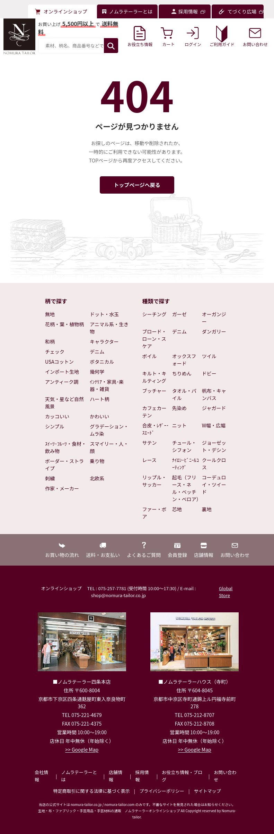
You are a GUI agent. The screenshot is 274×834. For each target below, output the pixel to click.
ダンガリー (214, 331)
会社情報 (41, 776)
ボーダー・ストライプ (64, 465)
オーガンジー (214, 318)
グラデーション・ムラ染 (109, 430)
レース (149, 459)
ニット (179, 425)
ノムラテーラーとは (79, 776)
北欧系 (97, 478)
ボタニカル (102, 361)
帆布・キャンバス (214, 394)
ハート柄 (99, 399)
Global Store (225, 591)
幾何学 (97, 371)
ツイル (209, 356)
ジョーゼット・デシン (214, 446)
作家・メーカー (62, 488)
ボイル (149, 356)
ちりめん (182, 373)
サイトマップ (207, 791)
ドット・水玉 (104, 314)
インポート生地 (62, 371)
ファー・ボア (154, 513)
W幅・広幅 (214, 425)
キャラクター (104, 341)
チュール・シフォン (184, 446)
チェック (54, 351)
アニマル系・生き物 (109, 328)
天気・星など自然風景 (64, 403)
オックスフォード (184, 360)
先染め (179, 408)
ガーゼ (179, 314)
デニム (97, 351)
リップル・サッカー (154, 481)
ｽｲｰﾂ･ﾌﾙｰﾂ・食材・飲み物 (65, 447)
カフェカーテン (154, 412)
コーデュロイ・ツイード (214, 484)
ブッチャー (154, 390)
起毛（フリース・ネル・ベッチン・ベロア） (185, 488)
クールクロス (214, 463)
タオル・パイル (184, 394)
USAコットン (59, 361)
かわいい (99, 416)
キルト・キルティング (154, 377)
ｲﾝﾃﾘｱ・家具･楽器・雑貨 (107, 385)
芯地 (177, 509)
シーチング (154, 314)
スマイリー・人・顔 (109, 447)
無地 (50, 314)
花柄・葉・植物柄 (64, 324)
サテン (149, 442)
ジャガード (214, 408)
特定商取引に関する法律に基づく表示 (91, 791)
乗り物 (97, 461)
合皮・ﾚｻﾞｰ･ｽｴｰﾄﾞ (155, 429)
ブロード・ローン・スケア (154, 338)
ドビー (209, 373)
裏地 (207, 509)
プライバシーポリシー (161, 791)
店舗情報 (115, 776)
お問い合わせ (225, 776)
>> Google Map (81, 749)
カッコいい (57, 416)
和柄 (50, 341)
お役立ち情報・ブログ (182, 776)
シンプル (54, 426)
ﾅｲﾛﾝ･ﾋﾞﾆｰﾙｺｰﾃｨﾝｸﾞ (185, 463)
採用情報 (142, 776)
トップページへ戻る (137, 184)
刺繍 (50, 478)
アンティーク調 (62, 381)
